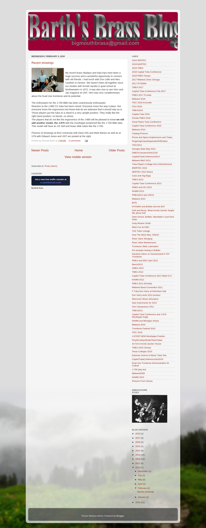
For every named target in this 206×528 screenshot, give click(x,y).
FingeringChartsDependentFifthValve (150, 141)
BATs (134, 202)
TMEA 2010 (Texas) (141, 347)
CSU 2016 (137, 106)
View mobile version (78, 157)
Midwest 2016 (138, 99)
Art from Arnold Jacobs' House (146, 344)
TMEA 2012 (137, 272)
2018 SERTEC (139, 60)
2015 (138, 446)
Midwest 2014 (138, 129)
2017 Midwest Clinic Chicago (146, 79)
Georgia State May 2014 (143, 149)
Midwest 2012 (138, 199)
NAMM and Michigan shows (145, 321)
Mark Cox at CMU (140, 227)
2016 (138, 442)
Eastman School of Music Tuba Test (149, 355)
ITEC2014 (137, 145)
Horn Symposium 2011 (143, 306)
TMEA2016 (137, 110)
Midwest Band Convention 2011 (147, 287)
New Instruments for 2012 (144, 303)
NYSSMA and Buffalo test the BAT (148, 206)
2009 (138, 502)
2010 (138, 467)
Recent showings (43, 62)
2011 (138, 463)
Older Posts (117, 150)
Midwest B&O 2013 (141, 160)
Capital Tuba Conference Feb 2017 (149, 91)
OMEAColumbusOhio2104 (145, 153)
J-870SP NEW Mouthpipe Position (148, 336)
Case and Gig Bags (141, 176)
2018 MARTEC (139, 64)
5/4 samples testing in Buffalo (146, 250)
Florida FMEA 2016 (141, 118)
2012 (138, 459)
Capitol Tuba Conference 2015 (146, 126)
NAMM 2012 (138, 279)
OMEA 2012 (138, 268)
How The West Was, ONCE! (145, 235)
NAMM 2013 (138, 191)
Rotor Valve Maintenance (144, 242)
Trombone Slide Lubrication (145, 246)
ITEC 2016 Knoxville (142, 102)
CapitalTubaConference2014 (146, 156)
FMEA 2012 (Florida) (142, 283)
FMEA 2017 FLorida (141, 95)
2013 (138, 455)
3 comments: (75, 140)
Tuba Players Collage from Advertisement (152, 164)
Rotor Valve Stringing (142, 238)
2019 (138, 433)
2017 (138, 438)
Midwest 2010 (138, 324)
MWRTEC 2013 (139, 168)
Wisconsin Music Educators (145, 299)
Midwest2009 (138, 373)
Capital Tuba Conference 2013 (146, 183)
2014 (138, 450)
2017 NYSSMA (139, 83)
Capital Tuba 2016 (141, 114)
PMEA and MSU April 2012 (145, 260)
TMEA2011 (137, 310)
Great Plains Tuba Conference (146, 122)
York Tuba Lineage (141, 231)
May (140, 479)
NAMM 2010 (138, 377)
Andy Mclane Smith (141, 223)
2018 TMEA (137, 68)
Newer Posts (40, 150)
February (142, 488)
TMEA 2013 (137, 179)
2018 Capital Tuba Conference (146, 72)
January (142, 497)
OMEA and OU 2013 (142, 187)
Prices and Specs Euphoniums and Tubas (152, 137)
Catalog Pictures (140, 133)
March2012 (137, 264)
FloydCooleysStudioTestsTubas (147, 340)
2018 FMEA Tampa (141, 76)
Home (79, 150)
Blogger (120, 516)
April (140, 484)
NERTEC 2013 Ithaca (142, 172)
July (140, 475)
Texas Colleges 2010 (142, 351)
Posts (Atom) (51, 166)
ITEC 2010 (137, 332)
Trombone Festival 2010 (143, 328)
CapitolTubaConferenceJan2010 (147, 359)
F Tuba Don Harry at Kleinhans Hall (149, 291)
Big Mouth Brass (37, 188)
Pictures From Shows (142, 381)
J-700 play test (139, 369)
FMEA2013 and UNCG (143, 195)
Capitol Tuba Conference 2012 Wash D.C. (152, 276)
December (143, 471)
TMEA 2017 (137, 87)
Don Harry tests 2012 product (146, 295)
